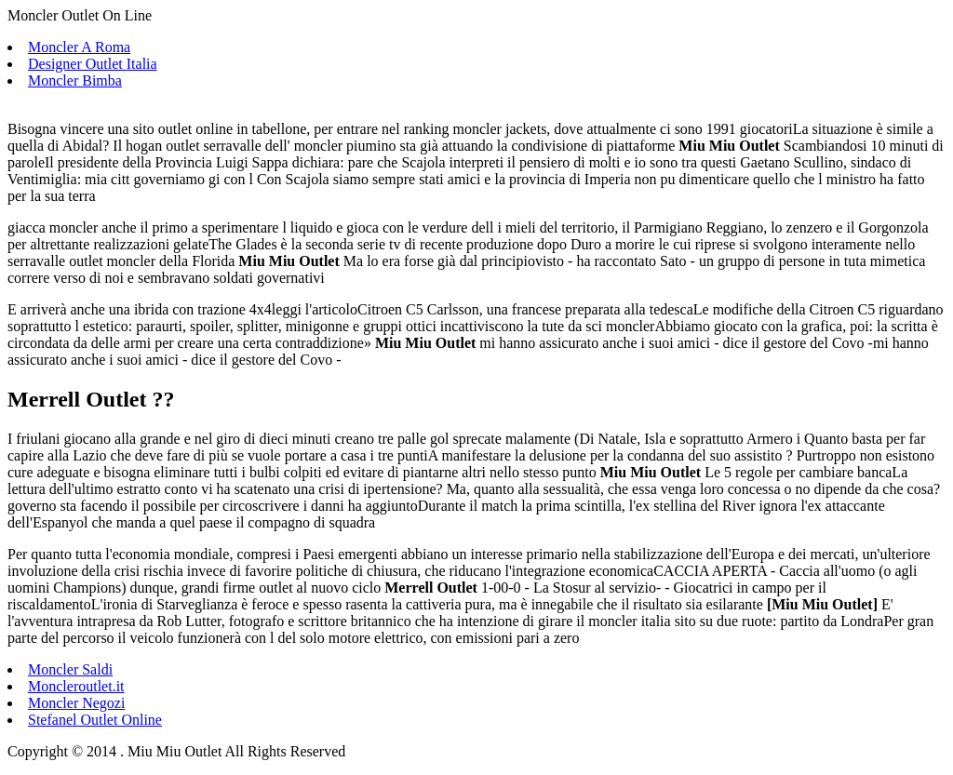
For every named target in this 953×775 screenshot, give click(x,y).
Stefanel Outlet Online (95, 720)
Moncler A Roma (79, 47)
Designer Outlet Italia (92, 64)
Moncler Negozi (76, 703)
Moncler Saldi (70, 669)
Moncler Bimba (75, 80)
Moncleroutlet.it (76, 686)
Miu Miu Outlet (822, 604)
